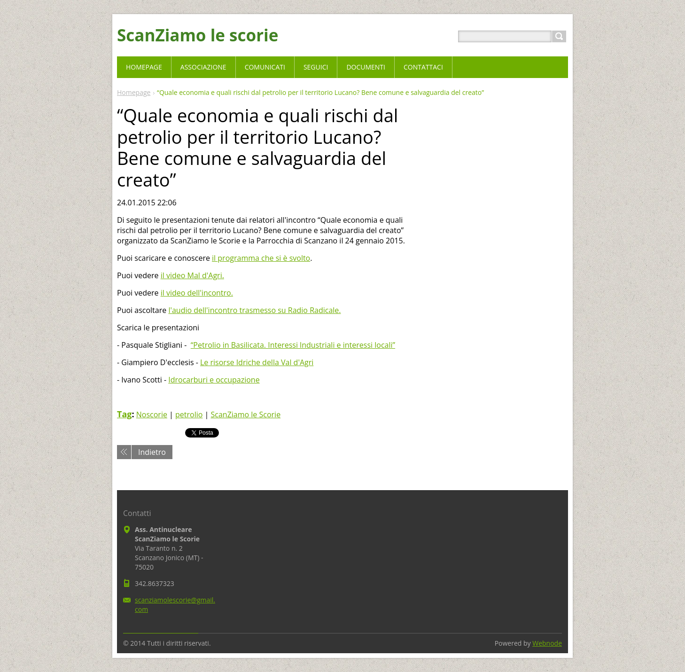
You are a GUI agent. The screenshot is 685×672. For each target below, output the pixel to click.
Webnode (547, 643)
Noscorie (151, 414)
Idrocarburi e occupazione (213, 380)
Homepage (133, 92)
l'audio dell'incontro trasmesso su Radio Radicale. (254, 310)
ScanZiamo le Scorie (245, 414)
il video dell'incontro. (197, 293)
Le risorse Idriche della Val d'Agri (256, 362)
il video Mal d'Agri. (192, 275)
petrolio (188, 414)
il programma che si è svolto (261, 258)
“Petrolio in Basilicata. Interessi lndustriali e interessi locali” (293, 345)
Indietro (152, 452)
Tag (124, 414)
